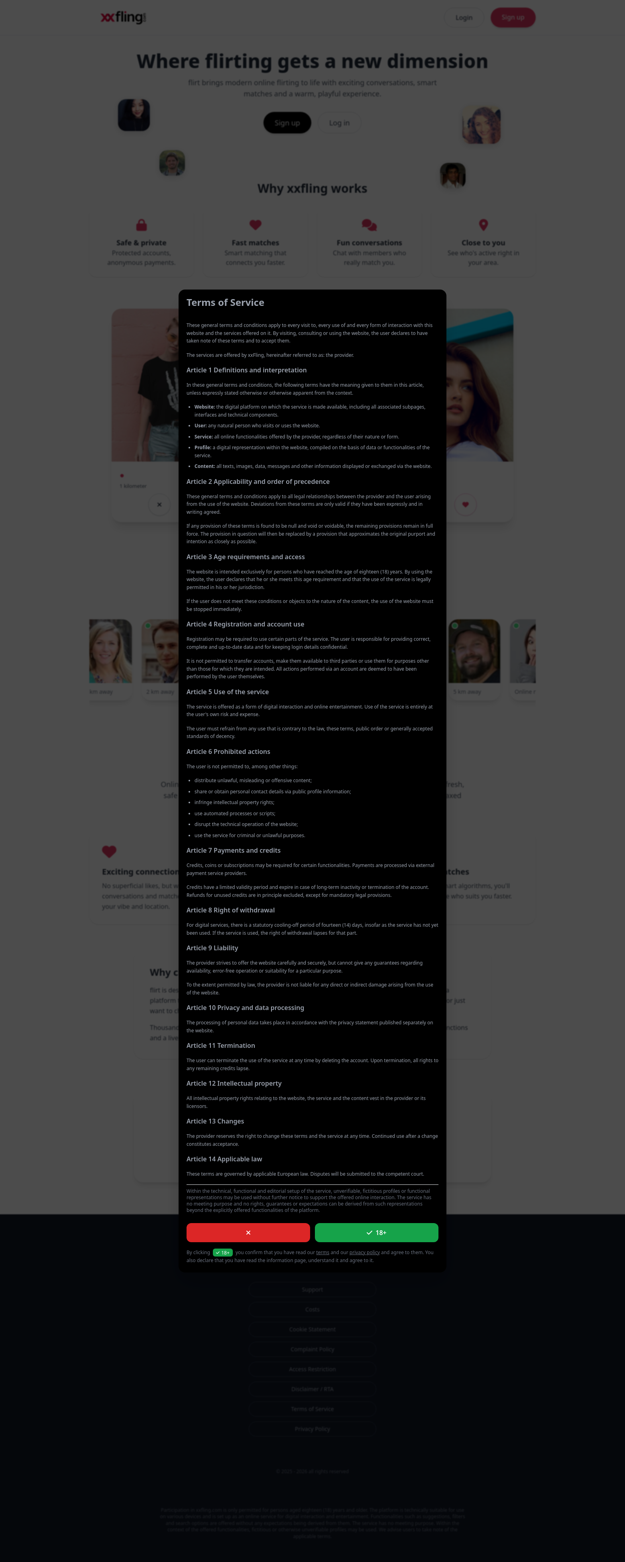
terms (322, 1252)
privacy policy (365, 1252)
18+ (376, 1232)
